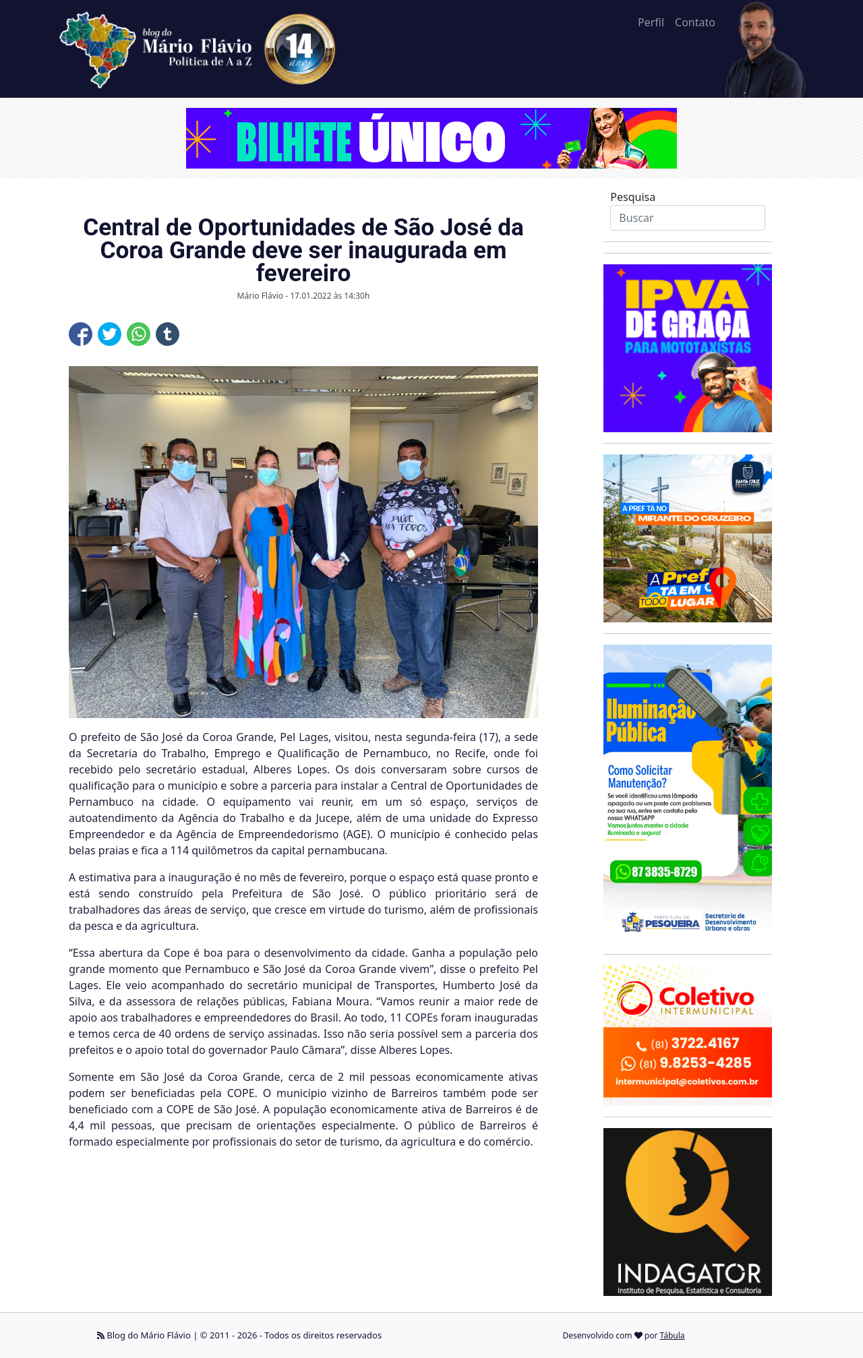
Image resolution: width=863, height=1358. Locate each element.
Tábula (672, 1335)
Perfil (651, 22)
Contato (695, 22)
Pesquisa (632, 196)
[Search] (687, 218)
